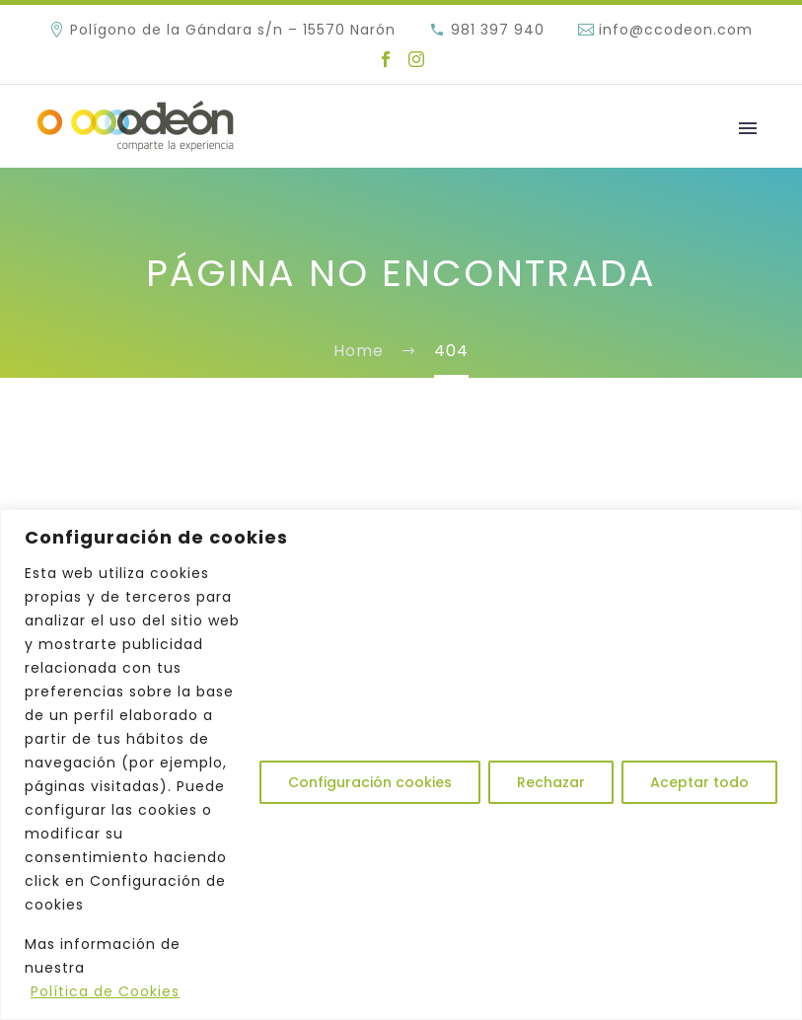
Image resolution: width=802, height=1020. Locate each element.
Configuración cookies (370, 782)
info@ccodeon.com (676, 29)
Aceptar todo (699, 782)
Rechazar (551, 782)
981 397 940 (498, 29)
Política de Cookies (105, 991)
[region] (401, 764)
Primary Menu (748, 128)
